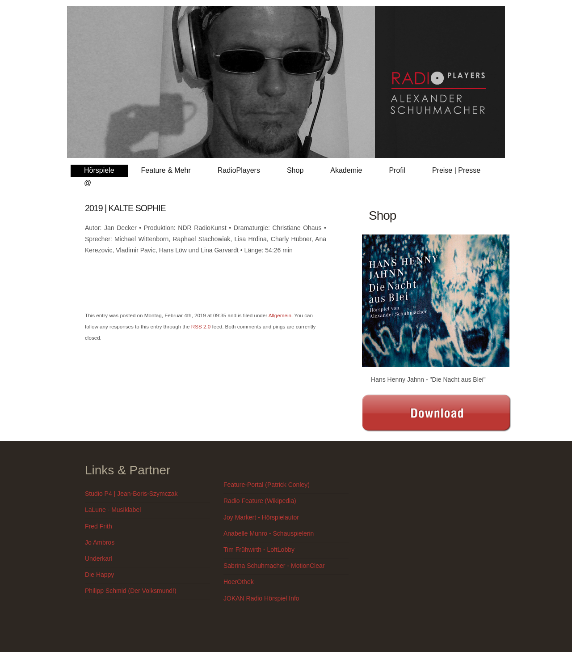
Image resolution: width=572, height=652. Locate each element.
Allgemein (280, 315)
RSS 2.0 (200, 326)
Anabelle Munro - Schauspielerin (268, 533)
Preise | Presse (456, 170)
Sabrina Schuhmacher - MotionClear (273, 565)
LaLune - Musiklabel (113, 509)
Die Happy (99, 574)
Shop (295, 170)
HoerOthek (238, 581)
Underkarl (98, 558)
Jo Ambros (99, 542)
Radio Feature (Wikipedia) (259, 500)
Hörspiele (99, 170)
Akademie (346, 170)
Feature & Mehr (166, 170)
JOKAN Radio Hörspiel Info (261, 598)
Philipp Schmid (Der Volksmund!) (131, 590)
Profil (397, 170)
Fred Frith (98, 526)
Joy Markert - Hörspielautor (261, 517)
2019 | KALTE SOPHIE (125, 208)
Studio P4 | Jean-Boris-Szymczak (131, 493)
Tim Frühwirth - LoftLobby (258, 549)
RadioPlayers (239, 170)
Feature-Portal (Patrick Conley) (266, 484)
